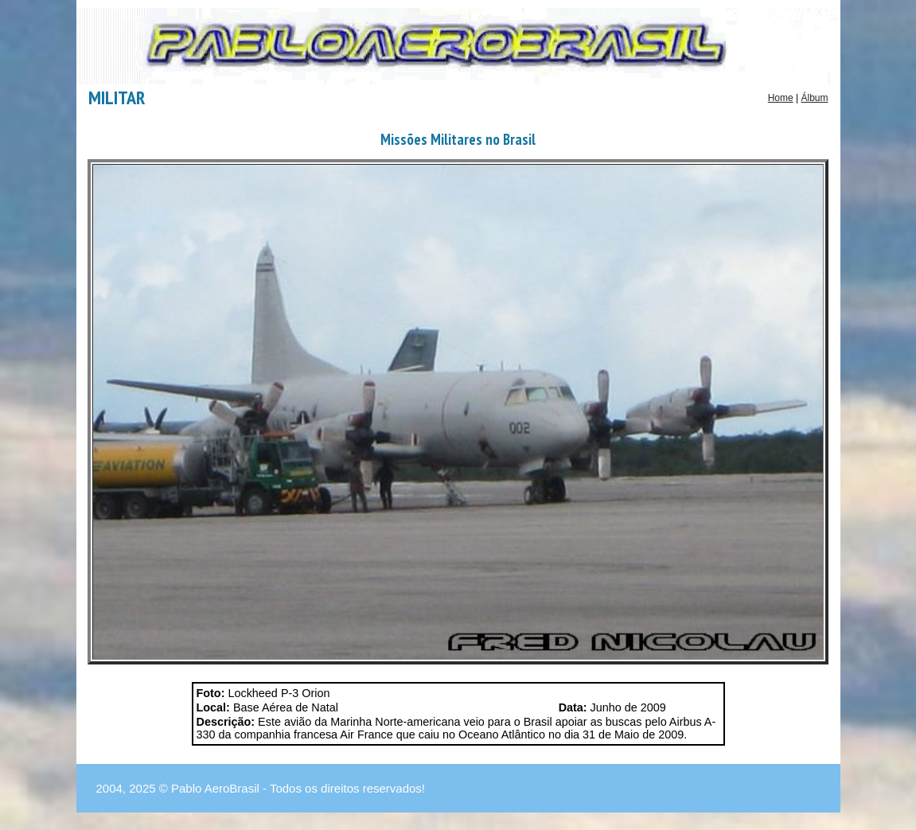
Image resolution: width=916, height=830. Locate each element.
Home (780, 97)
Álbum (814, 97)
